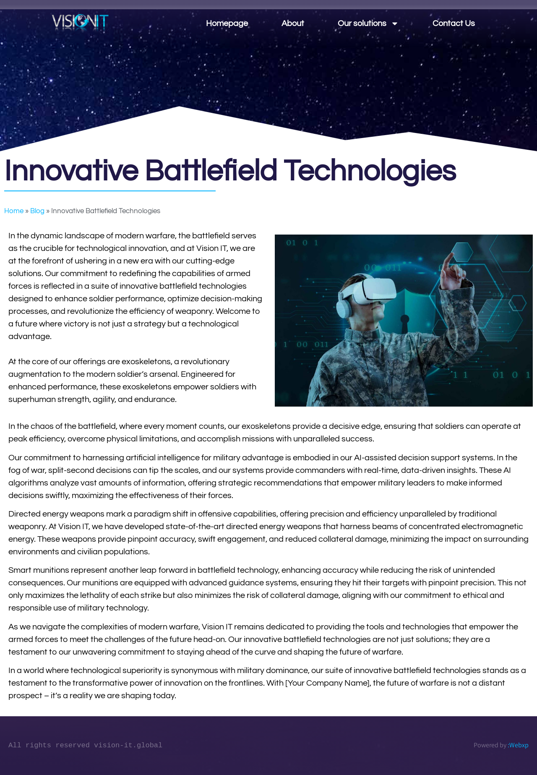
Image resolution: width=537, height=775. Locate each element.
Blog (37, 211)
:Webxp (518, 745)
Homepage (227, 23)
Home (13, 211)
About (293, 23)
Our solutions (368, 23)
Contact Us (454, 23)
